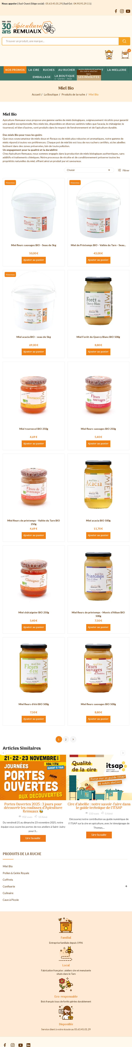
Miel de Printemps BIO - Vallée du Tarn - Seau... (98, 245)
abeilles (121, 142)
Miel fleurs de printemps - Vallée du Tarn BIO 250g (33, 522)
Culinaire (8, 893)
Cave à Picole (11, 899)
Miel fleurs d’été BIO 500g (34, 704)
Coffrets (8, 879)
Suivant (73, 739)
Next (123, 753)
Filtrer (125, 170)
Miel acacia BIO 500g (98, 520)
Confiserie (9, 886)
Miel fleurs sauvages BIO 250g (98, 428)
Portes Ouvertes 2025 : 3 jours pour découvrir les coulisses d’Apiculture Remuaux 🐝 (33, 808)
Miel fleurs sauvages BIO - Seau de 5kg (33, 245)
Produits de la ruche (22, 854)
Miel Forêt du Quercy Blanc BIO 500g (98, 336)
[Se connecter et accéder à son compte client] (109, 55)
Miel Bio (8, 866)
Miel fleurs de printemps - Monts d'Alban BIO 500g (98, 614)
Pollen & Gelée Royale (16, 873)
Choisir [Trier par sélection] (89, 170)
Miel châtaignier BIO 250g (33, 612)
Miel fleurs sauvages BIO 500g (98, 704)
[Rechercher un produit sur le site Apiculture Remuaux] (124, 41)
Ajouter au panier (33, 260)
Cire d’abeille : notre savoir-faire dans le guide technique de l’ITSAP (99, 806)
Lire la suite (33, 838)
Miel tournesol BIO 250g (33, 428)
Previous (3, 753)
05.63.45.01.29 (54, 3)
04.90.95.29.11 (82, 3)
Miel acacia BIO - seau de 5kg (33, 336)
